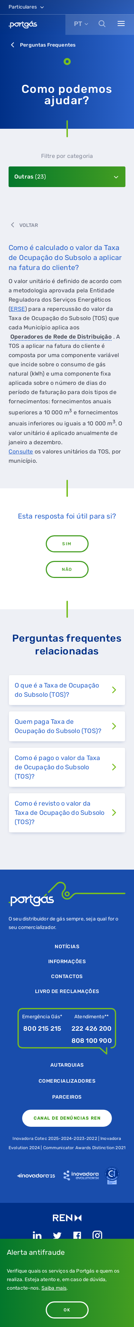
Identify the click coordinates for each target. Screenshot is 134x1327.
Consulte (21, 451)
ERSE (17, 309)
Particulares (27, 7)
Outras (30, 176)
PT (78, 24)
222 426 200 (91, 1029)
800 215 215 (42, 1029)
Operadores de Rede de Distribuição (60, 336)
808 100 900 (91, 1041)
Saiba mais (54, 1288)
